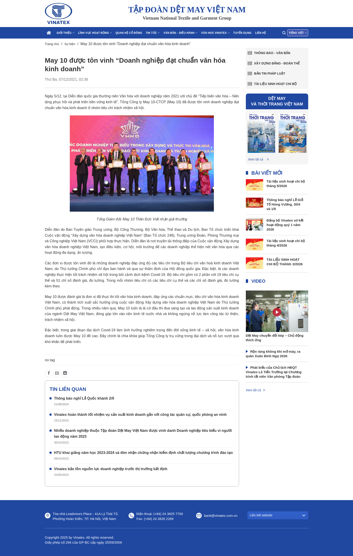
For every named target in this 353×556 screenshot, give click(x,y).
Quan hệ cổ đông (128, 32)
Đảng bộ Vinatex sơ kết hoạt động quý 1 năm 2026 (285, 224)
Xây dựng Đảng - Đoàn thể (277, 63)
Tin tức (153, 33)
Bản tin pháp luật (269, 73)
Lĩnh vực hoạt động (95, 33)
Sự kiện (69, 44)
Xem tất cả (255, 159)
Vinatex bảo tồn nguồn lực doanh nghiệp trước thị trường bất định (110, 469)
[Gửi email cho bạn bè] (57, 373)
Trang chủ (52, 44)
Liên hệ (260, 32)
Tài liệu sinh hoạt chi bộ (275, 84)
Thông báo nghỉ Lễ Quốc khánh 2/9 (84, 398)
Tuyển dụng (242, 32)
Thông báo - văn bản (272, 53)
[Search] (284, 32)
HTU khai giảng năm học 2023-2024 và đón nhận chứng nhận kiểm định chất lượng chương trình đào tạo (143, 453)
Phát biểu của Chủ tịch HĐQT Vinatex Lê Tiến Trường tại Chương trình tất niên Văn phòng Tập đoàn (274, 372)
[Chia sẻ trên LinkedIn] (65, 373)
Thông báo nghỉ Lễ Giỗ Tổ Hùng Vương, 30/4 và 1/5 (285, 204)
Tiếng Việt (298, 33)
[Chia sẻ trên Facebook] (49, 373)
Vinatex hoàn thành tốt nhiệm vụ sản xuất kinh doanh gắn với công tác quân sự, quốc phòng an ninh (140, 414)
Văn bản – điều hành (180, 33)
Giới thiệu (66, 33)
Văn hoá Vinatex (215, 33)
